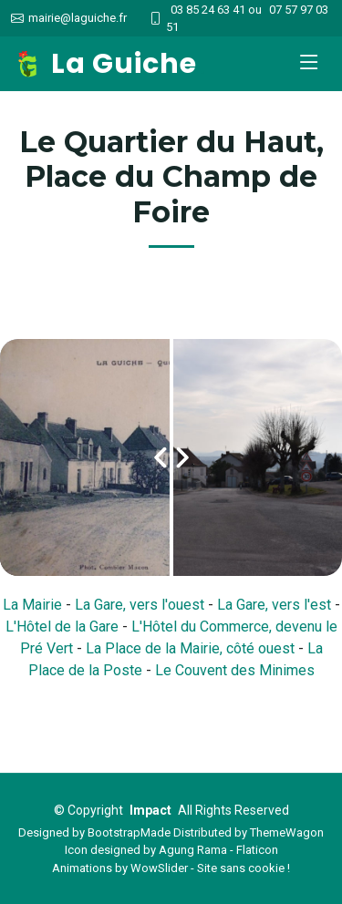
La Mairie (32, 604)
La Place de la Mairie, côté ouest (190, 648)
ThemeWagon (287, 832)
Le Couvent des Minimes (235, 670)
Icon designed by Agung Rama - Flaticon (171, 850)
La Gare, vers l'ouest (139, 604)
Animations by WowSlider (120, 868)
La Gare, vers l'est (274, 604)
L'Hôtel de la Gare (62, 626)
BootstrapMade (129, 832)
